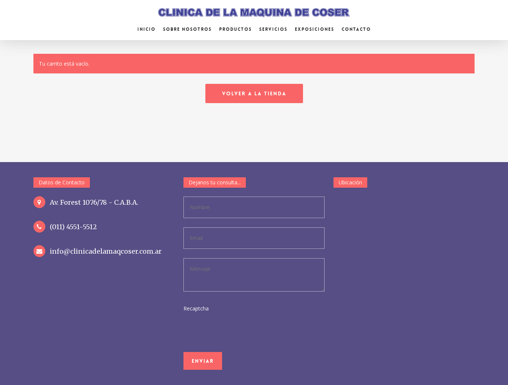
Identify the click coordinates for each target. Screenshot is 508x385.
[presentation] (234, 348)
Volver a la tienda (254, 93)
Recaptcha (196, 308)
